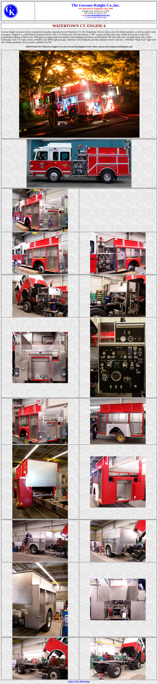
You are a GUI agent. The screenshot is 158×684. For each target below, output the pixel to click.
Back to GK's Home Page (79, 681)
